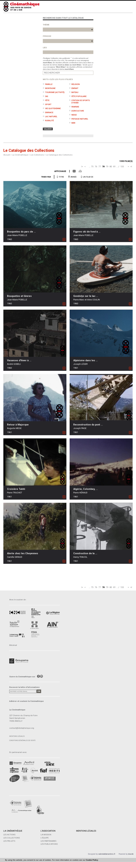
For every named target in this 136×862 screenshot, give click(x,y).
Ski (46, 96)
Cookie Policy (92, 860)
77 (99, 166)
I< (82, 166)
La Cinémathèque (12, 831)
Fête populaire (78, 96)
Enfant (74, 88)
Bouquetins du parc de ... (21, 231)
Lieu (45, 47)
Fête (47, 100)
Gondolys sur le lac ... (85, 296)
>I (131, 166)
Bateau (74, 92)
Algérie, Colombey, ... (85, 489)
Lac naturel (51, 116)
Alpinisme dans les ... (85, 360)
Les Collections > (38, 155)
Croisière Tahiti (16, 489)
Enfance (49, 112)
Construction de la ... (85, 553)
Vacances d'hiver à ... (19, 360)
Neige (74, 115)
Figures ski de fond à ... (86, 231)
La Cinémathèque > (21, 155)
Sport (48, 104)
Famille (48, 84)
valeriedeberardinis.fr (106, 855)
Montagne (50, 88)
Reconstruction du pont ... (88, 424)
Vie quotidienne (53, 108)
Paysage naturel (79, 119)
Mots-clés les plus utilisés (58, 79)
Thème (46, 25)
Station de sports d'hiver (80, 101)
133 (122, 166)
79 (107, 166)
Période (47, 36)
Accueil (6, 155)
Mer (73, 123)
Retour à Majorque (18, 424)
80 (111, 166)
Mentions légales (17, 736)
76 (96, 166)
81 (114, 166)
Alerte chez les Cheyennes (22, 553)
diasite (130, 855)
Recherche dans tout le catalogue (63, 18)
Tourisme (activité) (55, 92)
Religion (75, 84)
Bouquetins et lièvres (19, 296)
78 (103, 166)
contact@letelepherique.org (21, 728)
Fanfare (75, 107)
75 (92, 166)
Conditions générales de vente (22, 740)
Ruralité (49, 120)
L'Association (47, 831)
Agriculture (77, 111)
